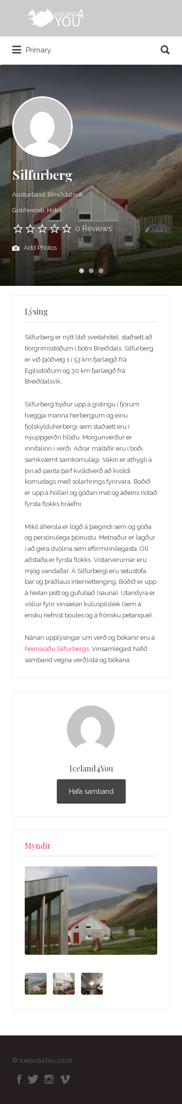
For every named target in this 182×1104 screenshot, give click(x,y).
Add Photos (34, 248)
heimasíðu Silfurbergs (57, 648)
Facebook (19, 1079)
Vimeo (65, 1079)
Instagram (49, 1079)
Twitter (33, 1079)
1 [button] (81, 270)
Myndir (38, 846)
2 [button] (91, 270)
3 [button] (101, 270)
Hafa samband (91, 791)
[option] (91, 910)
